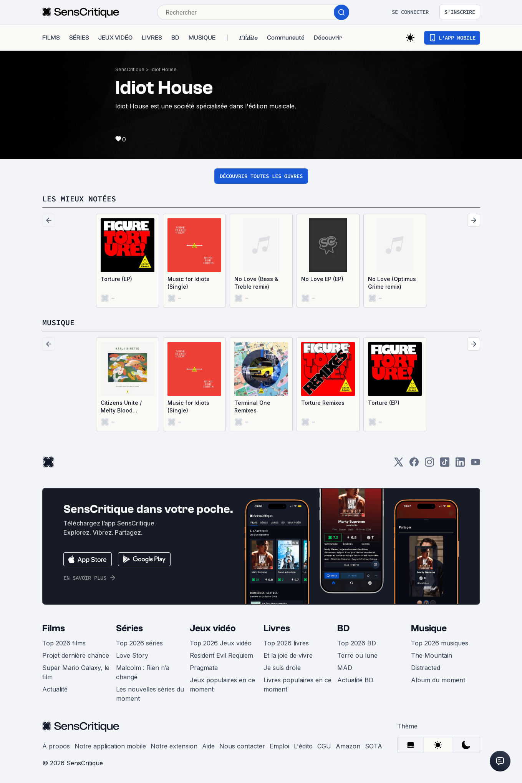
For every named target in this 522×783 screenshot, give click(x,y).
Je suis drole (282, 668)
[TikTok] (444, 464)
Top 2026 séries (139, 643)
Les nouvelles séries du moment (150, 693)
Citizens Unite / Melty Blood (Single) (121, 406)
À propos (56, 746)
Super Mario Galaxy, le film (75, 672)
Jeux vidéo (213, 628)
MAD (344, 668)
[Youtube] (475, 464)
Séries (129, 628)
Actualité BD (355, 680)
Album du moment (438, 680)
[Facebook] (414, 464)
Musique (429, 628)
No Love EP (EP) (322, 279)
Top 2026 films (64, 643)
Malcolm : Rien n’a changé (142, 672)
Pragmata (204, 668)
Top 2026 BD (356, 643)
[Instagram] (429, 464)
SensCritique (129, 69)
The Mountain (431, 655)
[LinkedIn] (460, 464)
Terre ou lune (357, 655)
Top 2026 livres (286, 643)
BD (343, 628)
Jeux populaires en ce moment (222, 684)
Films (53, 628)
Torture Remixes (323, 402)
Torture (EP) (116, 279)
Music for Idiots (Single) (188, 283)
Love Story (132, 655)
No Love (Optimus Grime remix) (392, 283)
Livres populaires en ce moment (297, 684)
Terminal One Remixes (252, 406)
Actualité (55, 689)
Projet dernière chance (75, 655)
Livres (276, 628)
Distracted (425, 668)
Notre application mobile (110, 746)
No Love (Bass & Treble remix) (256, 283)
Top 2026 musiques (439, 643)
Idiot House (164, 69)
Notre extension (174, 746)
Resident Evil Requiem (221, 655)
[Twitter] (398, 464)
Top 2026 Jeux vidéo (221, 643)
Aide (208, 746)
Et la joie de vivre (288, 655)
